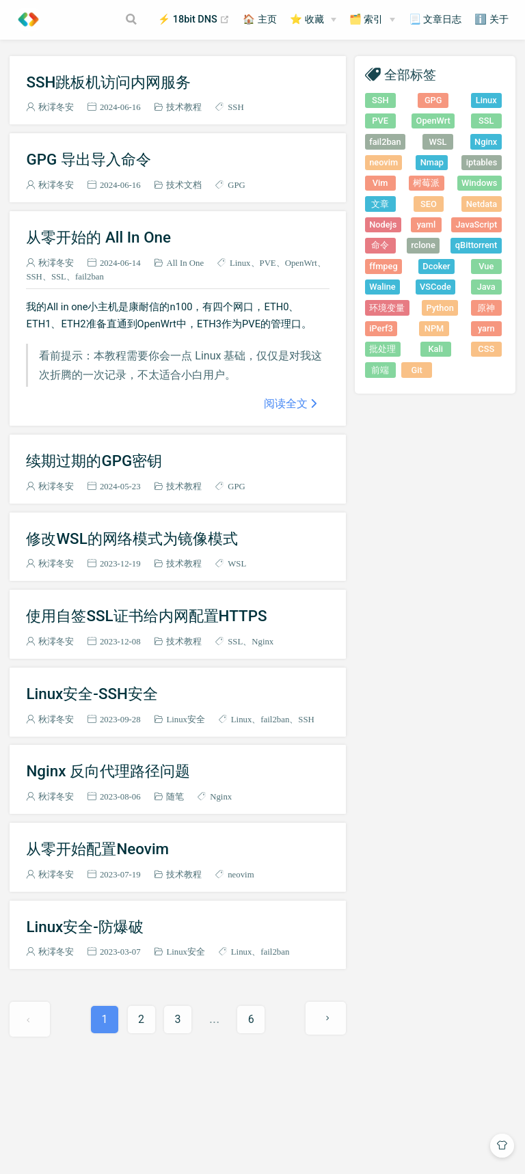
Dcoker (436, 266)
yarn (486, 328)
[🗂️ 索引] (372, 19)
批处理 (382, 349)
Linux (240, 262)
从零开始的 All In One (98, 237)
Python (440, 308)
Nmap (432, 162)
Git (417, 370)
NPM (434, 328)
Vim (380, 183)
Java (486, 287)
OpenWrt (301, 262)
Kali (435, 349)
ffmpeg (383, 266)
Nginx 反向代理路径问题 (108, 771)
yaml (426, 224)
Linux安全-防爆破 (85, 927)
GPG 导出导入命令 (88, 159)
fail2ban (89, 276)
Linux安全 (185, 719)
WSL (237, 563)
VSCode (435, 287)
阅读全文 (286, 403)
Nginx (262, 641)
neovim (241, 874)
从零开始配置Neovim (97, 849)
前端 (380, 370)
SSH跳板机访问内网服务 (108, 82)
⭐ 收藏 (307, 19)
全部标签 (410, 74)
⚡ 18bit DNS (194, 19)
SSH (235, 107)
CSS (486, 349)
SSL (58, 276)
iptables (482, 162)
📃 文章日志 (435, 19)
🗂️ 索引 (366, 19)
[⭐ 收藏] (313, 19)
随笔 (175, 796)
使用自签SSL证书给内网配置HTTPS (146, 616)
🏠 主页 (260, 19)
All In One (185, 262)
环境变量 (387, 308)
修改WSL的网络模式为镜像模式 (131, 538)
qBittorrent (476, 245)
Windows (479, 183)
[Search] (132, 19)
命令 (380, 245)
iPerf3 (381, 328)
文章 (380, 204)
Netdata (481, 204)
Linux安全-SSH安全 (92, 693)
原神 (486, 308)
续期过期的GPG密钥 (94, 460)
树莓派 (426, 183)
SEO (428, 204)
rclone (423, 245)
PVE (268, 262)
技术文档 (184, 184)
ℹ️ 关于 (491, 19)
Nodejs (382, 224)
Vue (486, 266)
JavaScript (476, 224)
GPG (236, 184)
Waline (382, 287)
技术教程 (184, 107)
